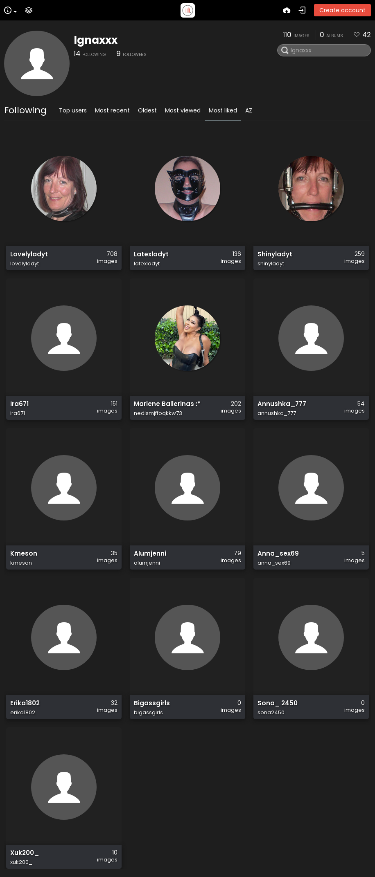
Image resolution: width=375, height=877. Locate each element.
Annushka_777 (282, 404)
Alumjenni (150, 554)
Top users (73, 110)
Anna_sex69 (278, 554)
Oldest (147, 110)
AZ (248, 110)
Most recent (112, 110)
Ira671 (19, 404)
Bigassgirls (152, 703)
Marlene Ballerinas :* (167, 404)
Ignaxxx (95, 40)
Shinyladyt (275, 254)
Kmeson (23, 554)
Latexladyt (151, 254)
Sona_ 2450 (278, 703)
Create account (342, 10)
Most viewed (183, 110)
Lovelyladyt (29, 254)
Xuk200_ (24, 853)
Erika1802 (25, 703)
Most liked (223, 110)
